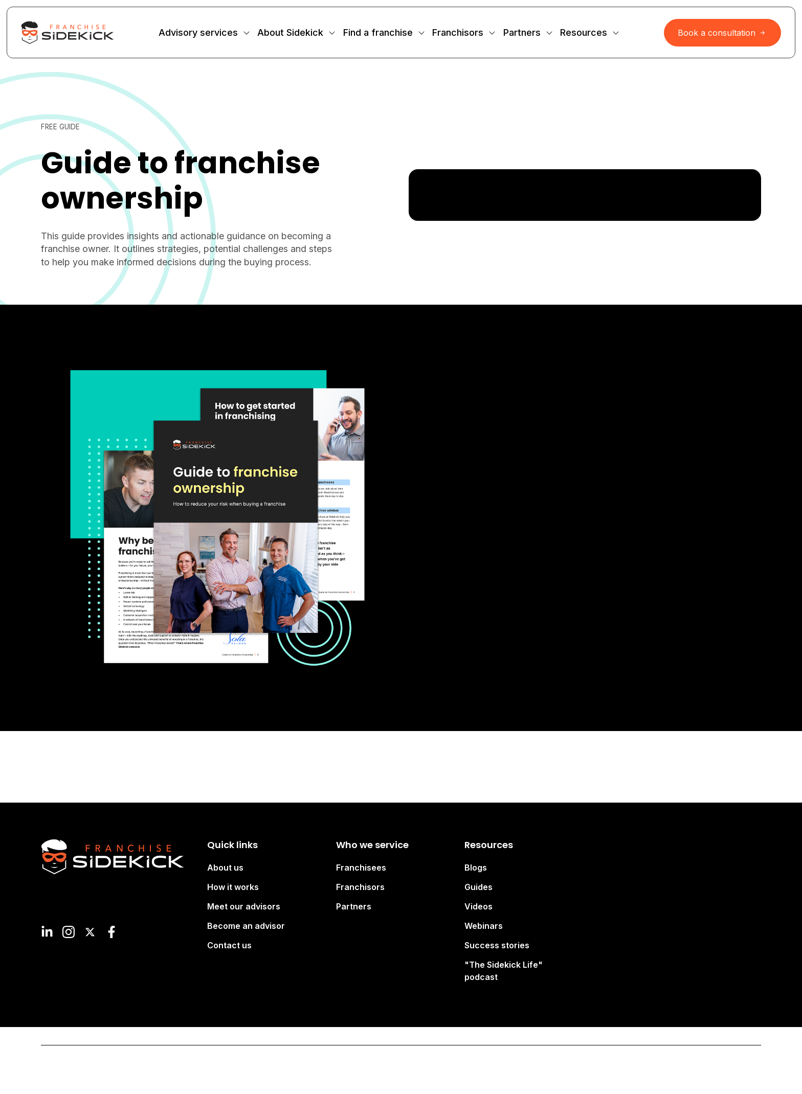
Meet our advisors (243, 906)
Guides (478, 887)
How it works (233, 887)
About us (225, 867)
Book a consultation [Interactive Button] (716, 33)
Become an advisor (246, 926)
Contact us (229, 945)
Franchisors (360, 887)
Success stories (496, 945)
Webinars (483, 926)
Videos (478, 906)
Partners (353, 906)
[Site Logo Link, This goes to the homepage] (67, 32)
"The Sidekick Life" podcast (503, 971)
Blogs (475, 867)
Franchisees (361, 867)
